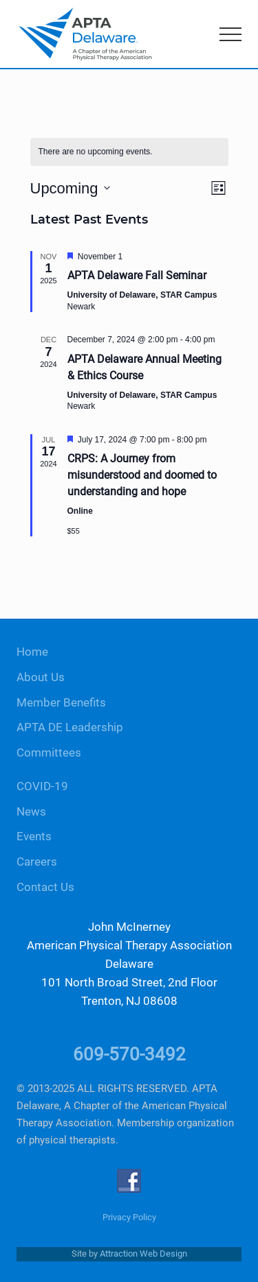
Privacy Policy (129, 1217)
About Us (41, 677)
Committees (49, 752)
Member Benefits (61, 702)
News (31, 811)
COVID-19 (42, 786)
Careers (37, 861)
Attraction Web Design (143, 1253)
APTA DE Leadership (70, 727)
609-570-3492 (129, 1054)
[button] (230, 34)
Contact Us (45, 887)
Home (32, 651)
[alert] (129, 152)
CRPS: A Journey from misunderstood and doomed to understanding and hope (142, 475)
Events (34, 836)
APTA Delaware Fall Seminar (136, 275)
